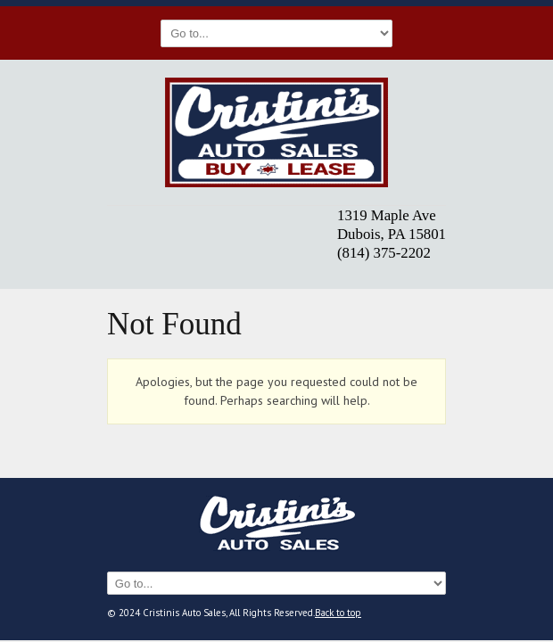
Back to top (338, 612)
